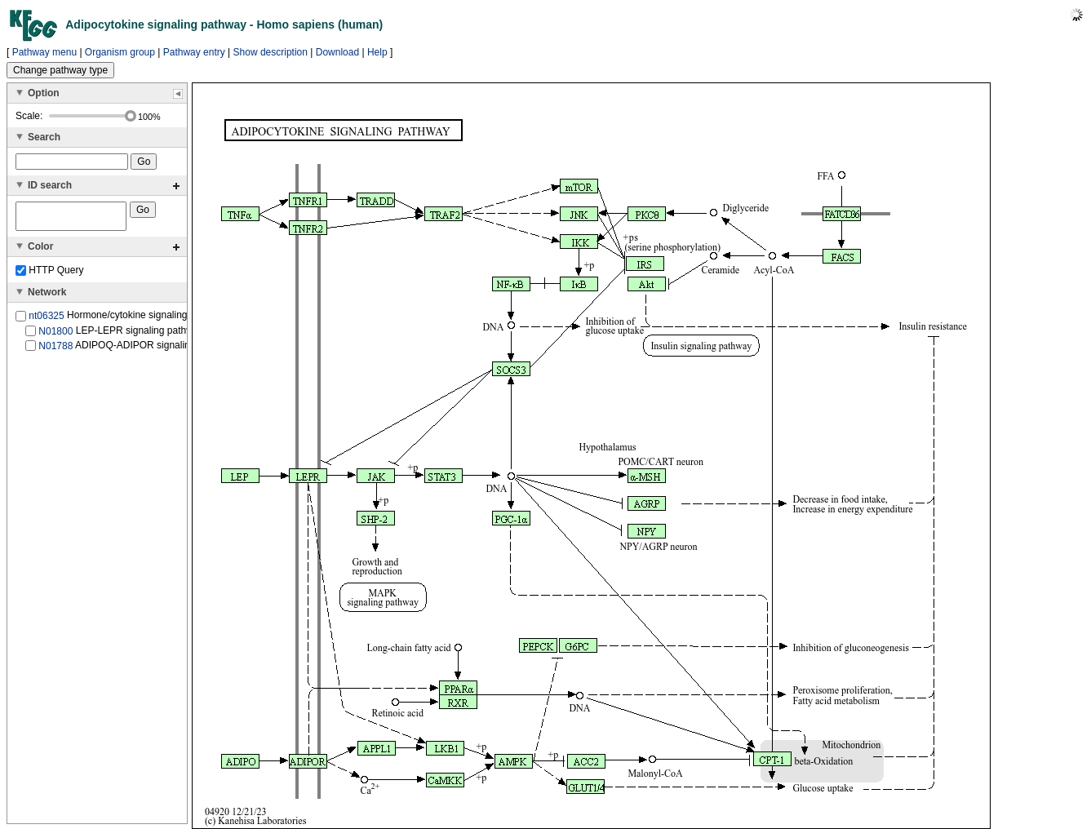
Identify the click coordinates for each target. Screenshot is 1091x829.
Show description (270, 52)
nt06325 (46, 320)
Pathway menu (44, 52)
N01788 (55, 351)
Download (337, 52)
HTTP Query (49, 275)
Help (377, 52)
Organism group (120, 52)
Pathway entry (194, 52)
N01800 (55, 335)
